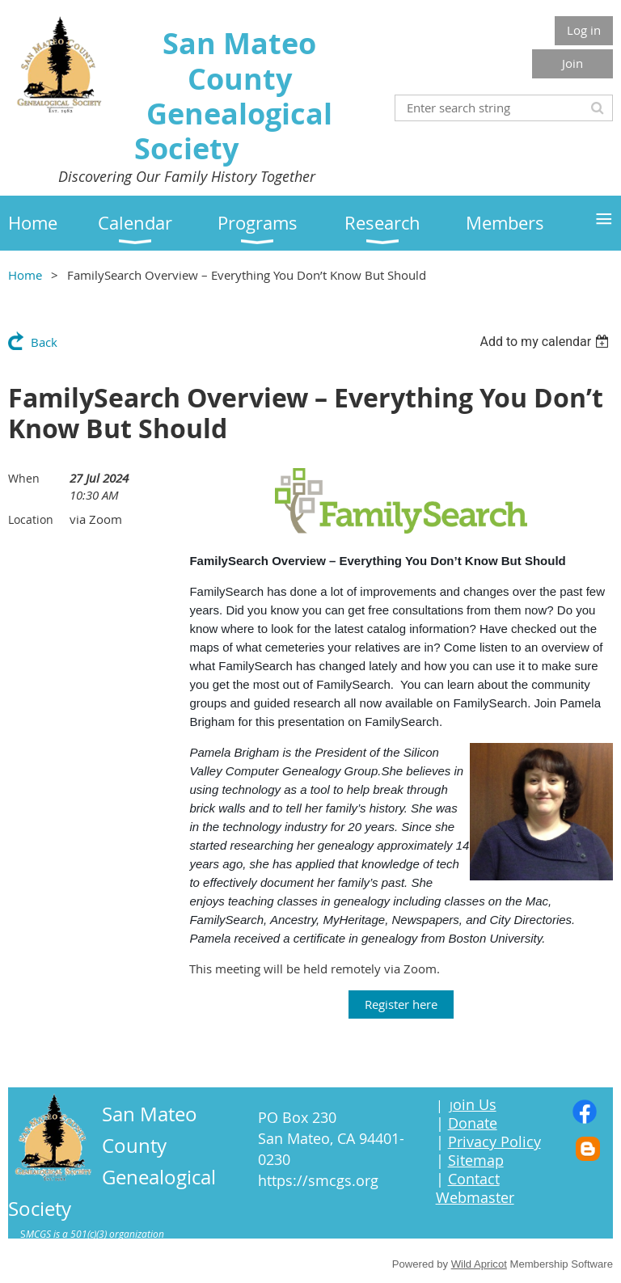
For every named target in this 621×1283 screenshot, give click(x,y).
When (24, 478)
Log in (584, 30)
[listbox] (546, 341)
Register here (401, 1004)
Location (30, 519)
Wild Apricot (479, 1264)
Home (25, 275)
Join (572, 63)
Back (44, 342)
